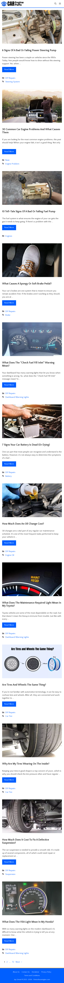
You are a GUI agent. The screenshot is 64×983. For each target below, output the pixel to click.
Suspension (10, 874)
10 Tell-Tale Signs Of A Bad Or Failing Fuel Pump (28, 211)
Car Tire (8, 716)
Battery (8, 476)
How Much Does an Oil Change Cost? (23, 523)
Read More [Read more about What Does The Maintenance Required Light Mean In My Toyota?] (9, 625)
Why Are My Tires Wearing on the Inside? (25, 763)
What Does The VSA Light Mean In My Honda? (28, 921)
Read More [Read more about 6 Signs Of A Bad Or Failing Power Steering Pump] (9, 69)
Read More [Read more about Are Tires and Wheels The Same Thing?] (9, 704)
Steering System (12, 82)
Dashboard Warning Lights (17, 397)
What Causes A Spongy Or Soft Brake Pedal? (27, 283)
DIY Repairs (10, 78)
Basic (7, 160)
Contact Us (26, 972)
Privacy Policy (46, 972)
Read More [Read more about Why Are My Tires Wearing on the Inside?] (9, 780)
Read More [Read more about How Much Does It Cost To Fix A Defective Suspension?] (9, 862)
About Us (16, 972)
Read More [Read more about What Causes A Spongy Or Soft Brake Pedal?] (9, 303)
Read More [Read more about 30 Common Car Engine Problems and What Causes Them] (9, 151)
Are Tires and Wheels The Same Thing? (24, 684)
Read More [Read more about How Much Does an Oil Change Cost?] (9, 543)
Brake (7, 315)
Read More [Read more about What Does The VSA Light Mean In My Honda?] (9, 941)
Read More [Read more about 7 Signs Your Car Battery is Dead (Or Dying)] (9, 464)
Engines (8, 236)
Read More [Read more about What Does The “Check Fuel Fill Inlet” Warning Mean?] (9, 385)
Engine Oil (9, 555)
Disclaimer (35, 972)
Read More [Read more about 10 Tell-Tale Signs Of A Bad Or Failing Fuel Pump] (9, 227)
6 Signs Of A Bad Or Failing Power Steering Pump (29, 50)
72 (13, 962)
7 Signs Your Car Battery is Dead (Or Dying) (26, 444)
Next (19, 962)
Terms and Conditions (32, 975)
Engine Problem (12, 164)
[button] (55, 4)
